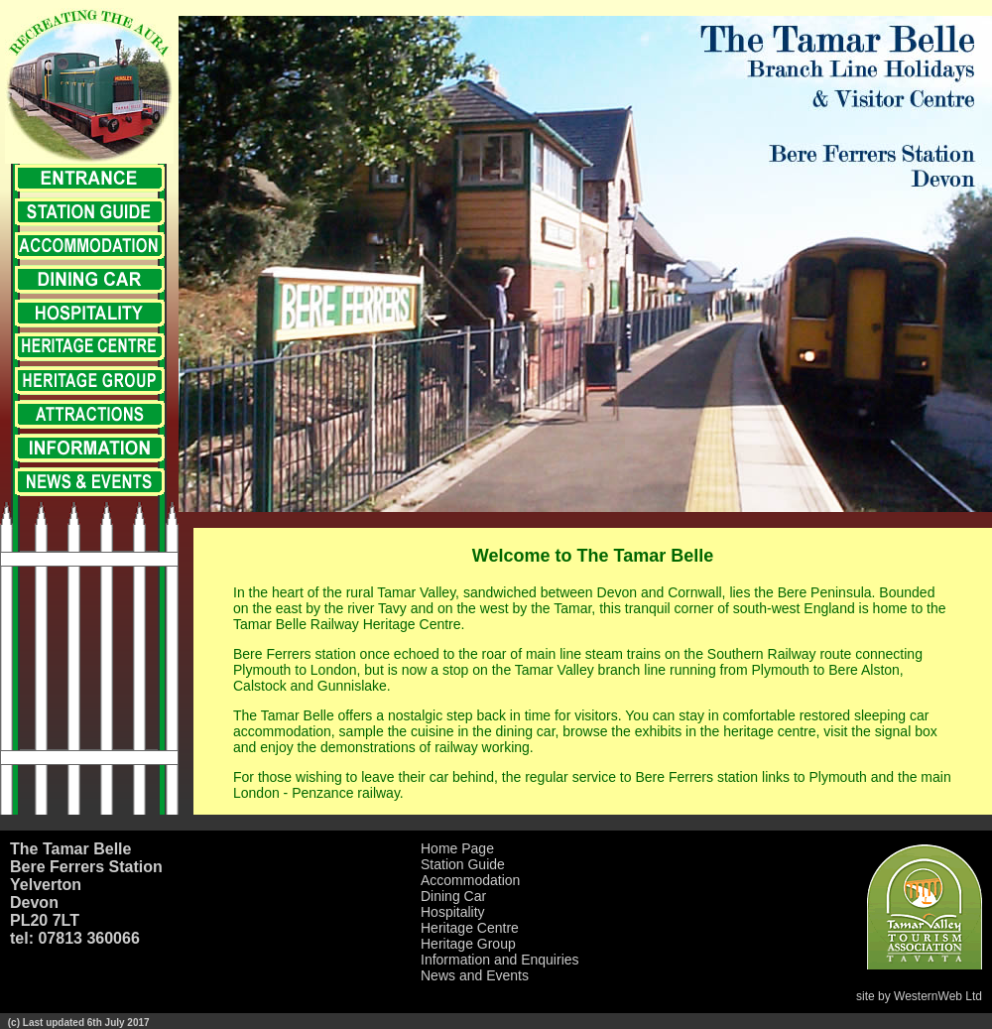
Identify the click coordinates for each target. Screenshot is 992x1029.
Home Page (457, 848)
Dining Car (453, 896)
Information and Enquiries (500, 959)
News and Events (475, 975)
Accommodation (470, 880)
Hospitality (453, 912)
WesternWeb (928, 996)
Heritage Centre (470, 928)
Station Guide (463, 864)
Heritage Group (468, 944)
